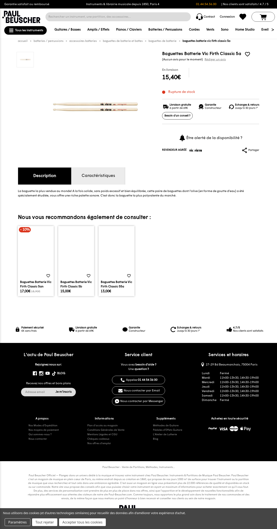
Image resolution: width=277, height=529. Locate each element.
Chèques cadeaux (98, 439)
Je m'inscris (63, 392)
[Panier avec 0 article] (263, 17)
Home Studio (244, 29)
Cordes (194, 29)
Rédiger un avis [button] (215, 59)
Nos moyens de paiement (43, 430)
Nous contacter (37, 439)
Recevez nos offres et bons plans (48, 383)
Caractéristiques (98, 176)
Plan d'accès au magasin (102, 425)
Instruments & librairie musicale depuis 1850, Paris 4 (122, 4)
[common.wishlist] (243, 16)
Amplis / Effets (98, 29)
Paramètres (17, 522)
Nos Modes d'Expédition (42, 425)
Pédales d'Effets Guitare (167, 430)
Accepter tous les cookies (82, 522)
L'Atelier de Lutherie (165, 434)
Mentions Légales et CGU (102, 434)
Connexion (227, 16)
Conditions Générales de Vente (105, 430)
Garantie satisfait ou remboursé (26, 4)
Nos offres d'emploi (99, 443)
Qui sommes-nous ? (40, 434)
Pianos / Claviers (128, 29)
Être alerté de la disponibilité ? (210, 138)
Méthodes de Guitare (166, 425)
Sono (224, 29)
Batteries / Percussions (165, 29)
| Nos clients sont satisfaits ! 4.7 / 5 (245, 4)
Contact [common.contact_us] (205, 16)
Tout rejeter (44, 522)
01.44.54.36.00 (206, 4)
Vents (210, 29)
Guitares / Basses (67, 29)
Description (44, 176)
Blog (155, 439)
